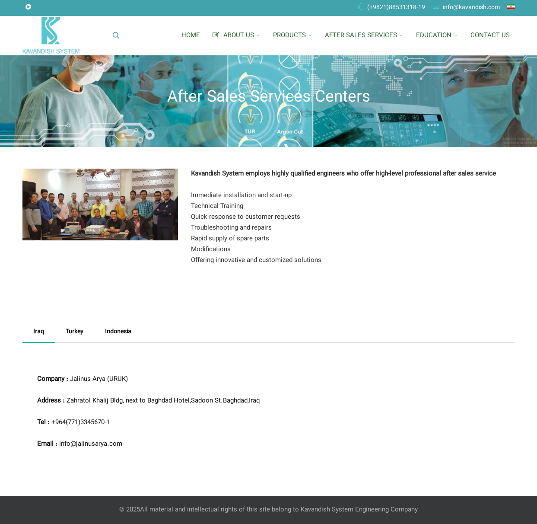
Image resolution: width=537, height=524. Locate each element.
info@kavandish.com (471, 7)
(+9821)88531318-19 (396, 7)
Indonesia (118, 332)
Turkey (74, 332)
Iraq (38, 332)
